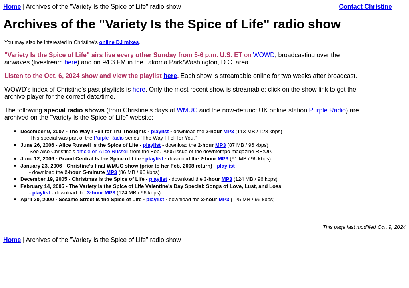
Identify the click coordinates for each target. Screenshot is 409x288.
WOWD (264, 55)
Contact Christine (365, 6)
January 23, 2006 (41, 166)
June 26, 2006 (37, 145)
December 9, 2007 (42, 131)
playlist (160, 131)
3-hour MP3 (101, 193)
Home (12, 6)
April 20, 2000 (37, 199)
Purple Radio (327, 110)
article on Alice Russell (103, 151)
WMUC (187, 110)
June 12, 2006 (37, 159)
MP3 (228, 131)
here (70, 62)
